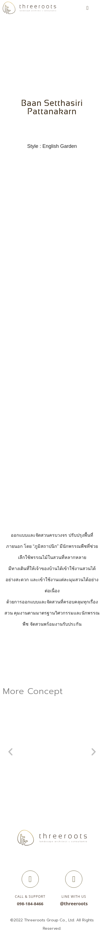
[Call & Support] (30, 879)
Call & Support (30, 896)
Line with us (74, 896)
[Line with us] (73, 879)
